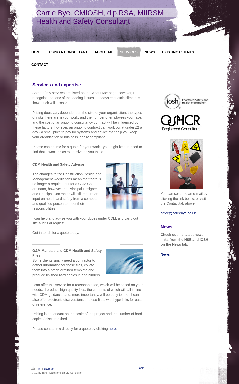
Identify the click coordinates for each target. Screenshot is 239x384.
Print (36, 368)
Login (141, 367)
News (165, 254)
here (112, 329)
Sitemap (49, 368)
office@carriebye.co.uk (178, 213)
